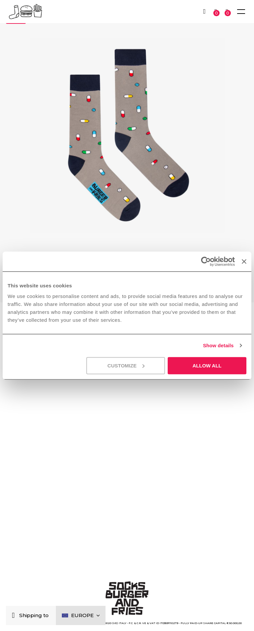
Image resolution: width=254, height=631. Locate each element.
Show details (218, 345)
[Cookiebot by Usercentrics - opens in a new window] (206, 262)
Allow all (207, 365)
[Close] (15, 615)
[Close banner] (244, 261)
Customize (126, 365)
